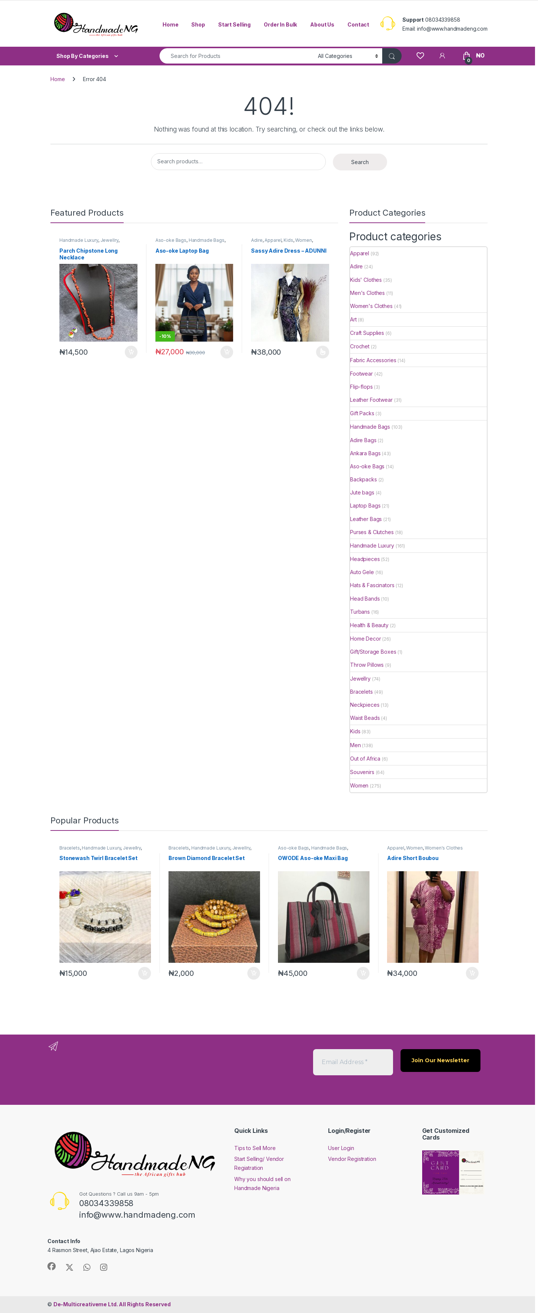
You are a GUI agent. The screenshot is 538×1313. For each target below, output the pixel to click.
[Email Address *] (353, 1062)
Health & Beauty (369, 625)
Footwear (361, 373)
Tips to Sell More (255, 1148)
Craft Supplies (367, 333)
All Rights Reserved (112, 1304)
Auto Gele (362, 572)
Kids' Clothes (366, 280)
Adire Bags (363, 440)
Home (170, 24)
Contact (358, 24)
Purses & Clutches (372, 532)
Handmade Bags (207, 240)
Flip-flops (361, 386)
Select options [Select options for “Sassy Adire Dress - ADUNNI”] (322, 352)
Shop (198, 24)
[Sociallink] (51, 1266)
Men (355, 745)
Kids (288, 240)
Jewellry (109, 240)
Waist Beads (365, 718)
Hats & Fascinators (372, 585)
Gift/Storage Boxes (373, 651)
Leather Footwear (371, 400)
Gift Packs (362, 413)
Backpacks (363, 479)
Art (353, 319)
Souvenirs (362, 772)
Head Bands (365, 598)
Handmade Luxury (78, 240)
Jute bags (362, 492)
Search (360, 162)
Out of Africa (365, 758)
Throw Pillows (367, 665)
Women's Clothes (371, 306)
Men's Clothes (367, 293)
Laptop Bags (365, 505)
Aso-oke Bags (170, 240)
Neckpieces (365, 705)
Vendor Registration (352, 1159)
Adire (256, 240)
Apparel (273, 240)
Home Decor (365, 638)
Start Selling (234, 24)
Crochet (360, 346)
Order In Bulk (280, 24)
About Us (322, 24)
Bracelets (361, 691)
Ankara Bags (365, 453)
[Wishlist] (420, 55)
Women (303, 240)
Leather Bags (366, 519)
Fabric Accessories (373, 360)
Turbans (360, 611)
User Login (341, 1148)
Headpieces (365, 559)
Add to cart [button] (131, 352)
